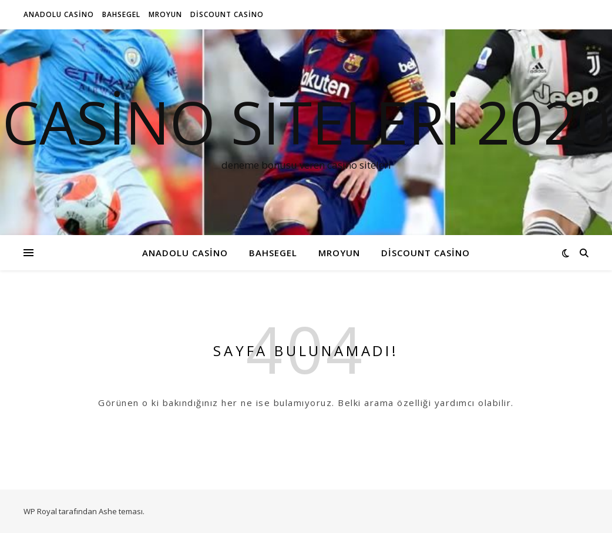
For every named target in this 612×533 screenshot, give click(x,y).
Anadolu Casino (58, 14)
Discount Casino (227, 14)
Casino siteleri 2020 (306, 121)
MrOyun (165, 14)
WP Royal (40, 511)
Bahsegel (121, 14)
